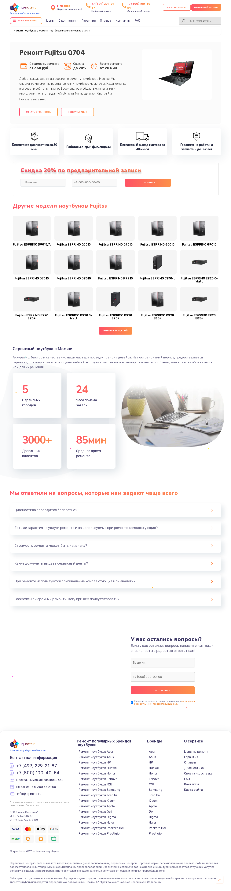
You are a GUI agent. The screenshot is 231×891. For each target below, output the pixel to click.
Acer (152, 751)
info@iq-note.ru (28, 794)
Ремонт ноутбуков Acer (96, 751)
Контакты (123, 20)
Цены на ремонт (196, 751)
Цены (50, 20)
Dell (151, 811)
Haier (152, 822)
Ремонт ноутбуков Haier (96, 822)
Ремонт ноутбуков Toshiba (98, 795)
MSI (151, 784)
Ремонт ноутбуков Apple (97, 806)
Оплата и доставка (198, 773)
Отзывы (106, 20)
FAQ (137, 20)
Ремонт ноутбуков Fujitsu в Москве (60, 30)
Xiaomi (153, 801)
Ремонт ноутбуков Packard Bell (101, 828)
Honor (153, 773)
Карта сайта (193, 790)
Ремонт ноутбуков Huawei (98, 768)
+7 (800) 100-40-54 (37, 773)
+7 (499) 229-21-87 (36, 766)
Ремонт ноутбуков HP (95, 762)
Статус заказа (176, 7)
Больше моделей (115, 330)
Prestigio (155, 833)
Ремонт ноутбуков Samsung (99, 790)
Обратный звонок (206, 7)
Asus (152, 757)
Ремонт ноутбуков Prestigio (99, 833)
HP (151, 762)
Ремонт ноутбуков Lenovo (98, 779)
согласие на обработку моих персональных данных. (164, 702)
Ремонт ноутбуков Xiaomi (97, 801)
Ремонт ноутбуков (25, 30)
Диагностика (194, 768)
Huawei (154, 768)
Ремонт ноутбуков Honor (97, 773)
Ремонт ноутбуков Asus (96, 757)
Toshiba (154, 795)
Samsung (155, 790)
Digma (153, 817)
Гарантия (89, 20)
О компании (67, 20)
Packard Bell (158, 828)
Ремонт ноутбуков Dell (95, 812)
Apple (153, 806)
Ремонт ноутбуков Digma (97, 817)
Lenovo (154, 779)
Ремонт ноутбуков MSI (95, 784)
